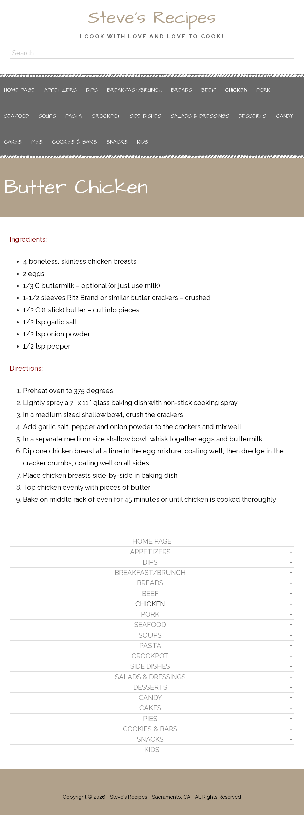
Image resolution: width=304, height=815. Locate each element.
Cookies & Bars (74, 142)
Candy (284, 116)
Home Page (19, 90)
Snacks (117, 142)
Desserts (252, 116)
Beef (208, 90)
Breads (181, 90)
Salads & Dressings (200, 116)
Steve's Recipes (152, 18)
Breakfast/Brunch (134, 90)
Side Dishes (145, 116)
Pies (37, 142)
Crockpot (106, 116)
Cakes (13, 142)
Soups (47, 116)
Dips (92, 90)
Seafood (16, 116)
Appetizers (60, 90)
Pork (263, 90)
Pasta (73, 116)
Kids (142, 142)
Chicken (236, 90)
